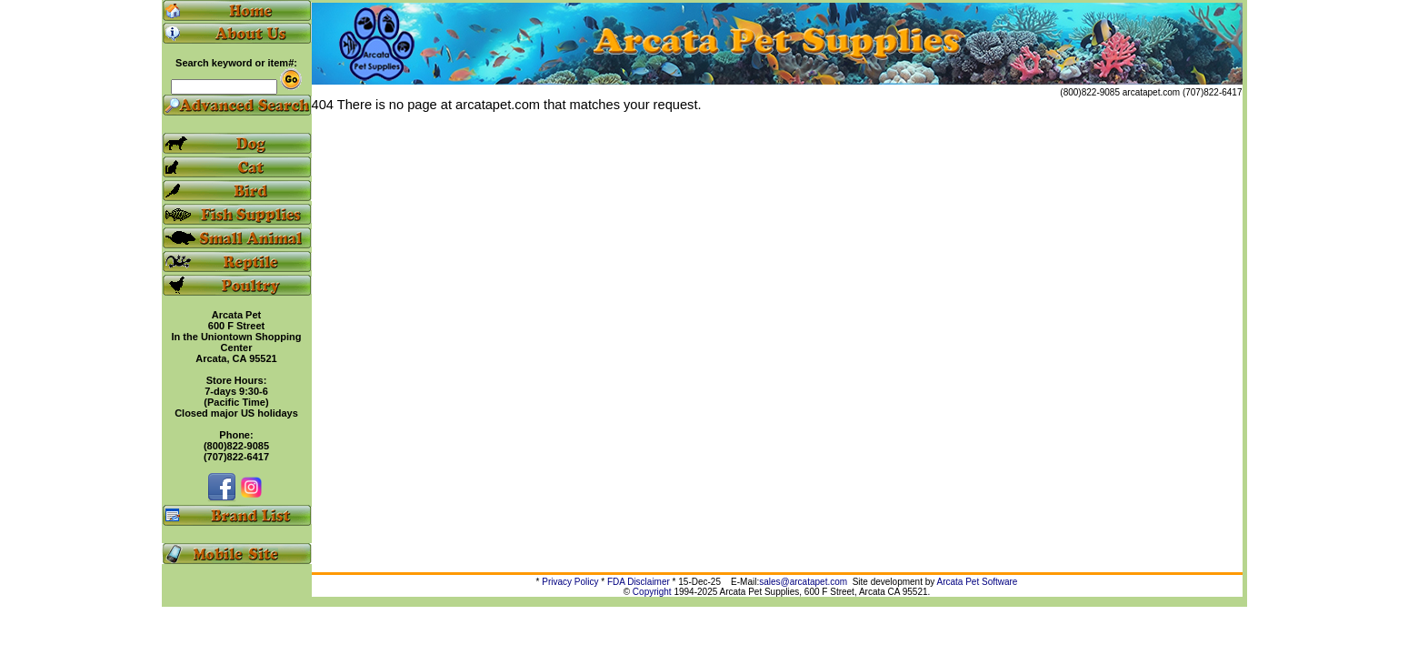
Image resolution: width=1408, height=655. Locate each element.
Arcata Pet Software (977, 582)
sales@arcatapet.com (803, 582)
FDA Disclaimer (638, 582)
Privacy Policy (570, 582)
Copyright (652, 592)
